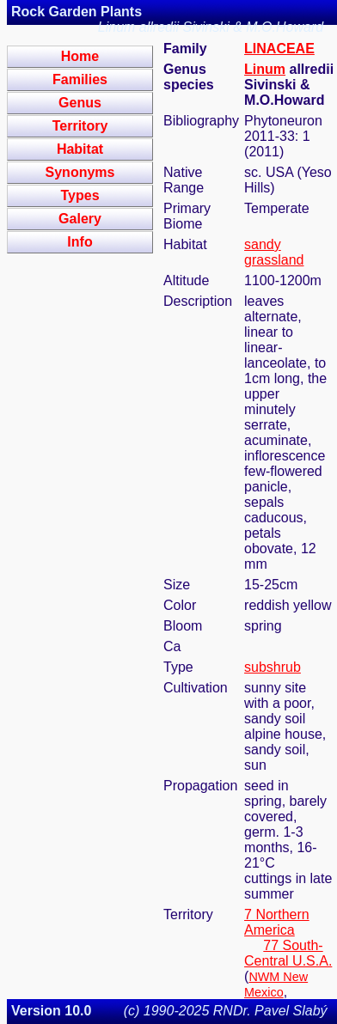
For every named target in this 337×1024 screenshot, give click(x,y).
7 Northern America (276, 922)
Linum (264, 69)
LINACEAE (279, 48)
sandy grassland (273, 252)
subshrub (272, 667)
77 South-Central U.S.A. (288, 953)
